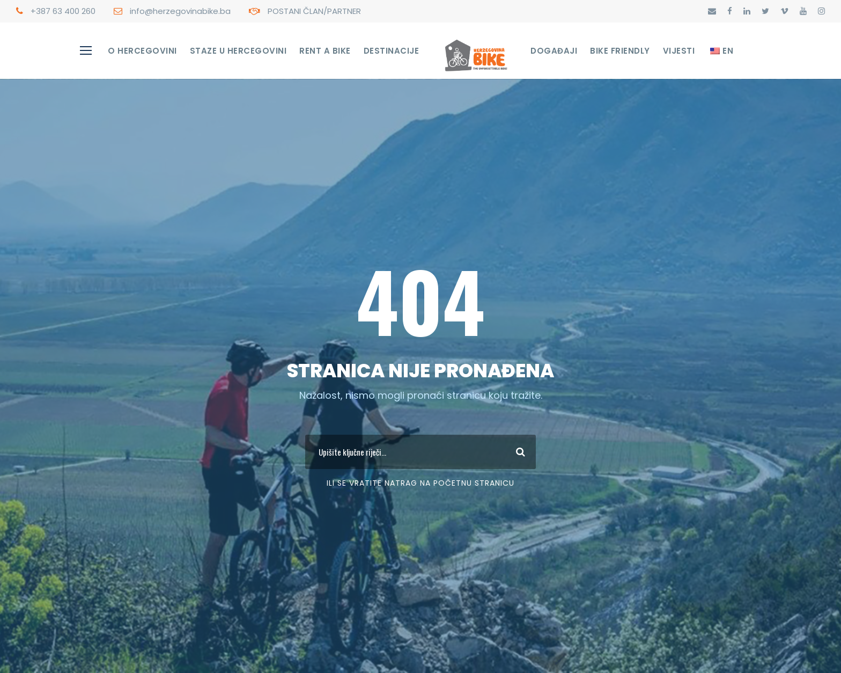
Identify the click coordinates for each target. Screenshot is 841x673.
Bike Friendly (620, 50)
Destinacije (391, 50)
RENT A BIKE (325, 50)
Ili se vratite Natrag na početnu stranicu (420, 483)
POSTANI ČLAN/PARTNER (314, 11)
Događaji (553, 50)
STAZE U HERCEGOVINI (238, 50)
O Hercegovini (142, 50)
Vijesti (679, 50)
